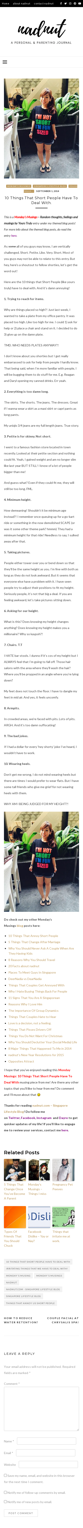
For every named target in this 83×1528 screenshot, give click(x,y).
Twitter (14, 1118)
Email (8, 1453)
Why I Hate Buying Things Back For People (37, 991)
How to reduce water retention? (21, 1320)
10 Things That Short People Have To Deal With (38, 1261)
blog (20, 925)
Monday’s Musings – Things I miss (37, 1189)
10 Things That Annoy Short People (33, 936)
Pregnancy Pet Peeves (62, 1187)
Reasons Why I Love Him (25, 1004)
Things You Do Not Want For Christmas (35, 1036)
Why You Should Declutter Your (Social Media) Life (42, 1042)
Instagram (44, 1118)
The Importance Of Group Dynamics (33, 1010)
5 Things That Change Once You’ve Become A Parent (14, 1191)
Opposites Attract (21, 1061)
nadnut (11, 1282)
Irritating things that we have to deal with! (37, 1268)
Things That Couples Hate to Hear (32, 1017)
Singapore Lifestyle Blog (50, 186)
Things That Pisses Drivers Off (29, 1029)
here (14, 235)
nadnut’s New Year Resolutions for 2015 (36, 1055)
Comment (12, 1383)
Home (5, 3)
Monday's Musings (18, 186)
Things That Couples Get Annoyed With (36, 985)
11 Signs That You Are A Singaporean (34, 998)
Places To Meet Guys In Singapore (32, 972)
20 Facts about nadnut (23, 966)
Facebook (28, 1118)
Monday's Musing (18, 1275)
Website (10, 1464)
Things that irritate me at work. (61, 1236)
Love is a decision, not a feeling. (29, 1023)
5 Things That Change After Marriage (34, 942)
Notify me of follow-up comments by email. (36, 1492)
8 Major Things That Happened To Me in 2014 (40, 1048)
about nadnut (21, 3)
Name (9, 1441)
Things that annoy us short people (30, 1303)
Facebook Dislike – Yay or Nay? (38, 1236)
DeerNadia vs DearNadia (25, 979)
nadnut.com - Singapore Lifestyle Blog (33, 1289)
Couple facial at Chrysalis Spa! (63, 1320)
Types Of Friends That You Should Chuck (13, 1238)
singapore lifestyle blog (23, 1296)
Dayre (63, 1118)
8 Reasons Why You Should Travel (31, 960)
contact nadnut (44, 3)
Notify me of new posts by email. (29, 1502)
